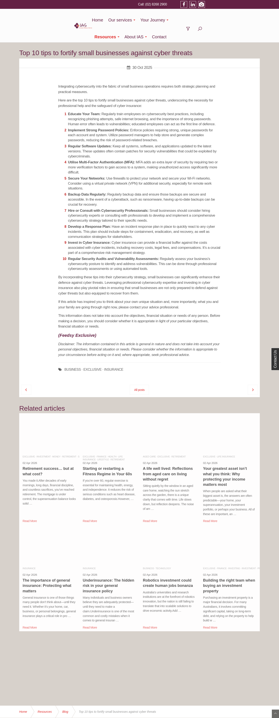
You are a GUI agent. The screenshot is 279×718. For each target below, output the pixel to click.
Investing (234, 551)
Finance (101, 439)
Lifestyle (103, 442)
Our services (110, 20)
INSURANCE (113, 352)
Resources (175, 20)
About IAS (203, 20)
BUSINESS (72, 352)
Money (56, 439)
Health (112, 439)
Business (148, 551)
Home (88, 20)
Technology (163, 551)
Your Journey (143, 20)
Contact (229, 20)
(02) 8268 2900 (209, 4)
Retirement (69, 439)
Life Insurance (226, 439)
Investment (44, 439)
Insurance (29, 551)
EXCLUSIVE (92, 352)
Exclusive (29, 439)
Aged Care (149, 439)
